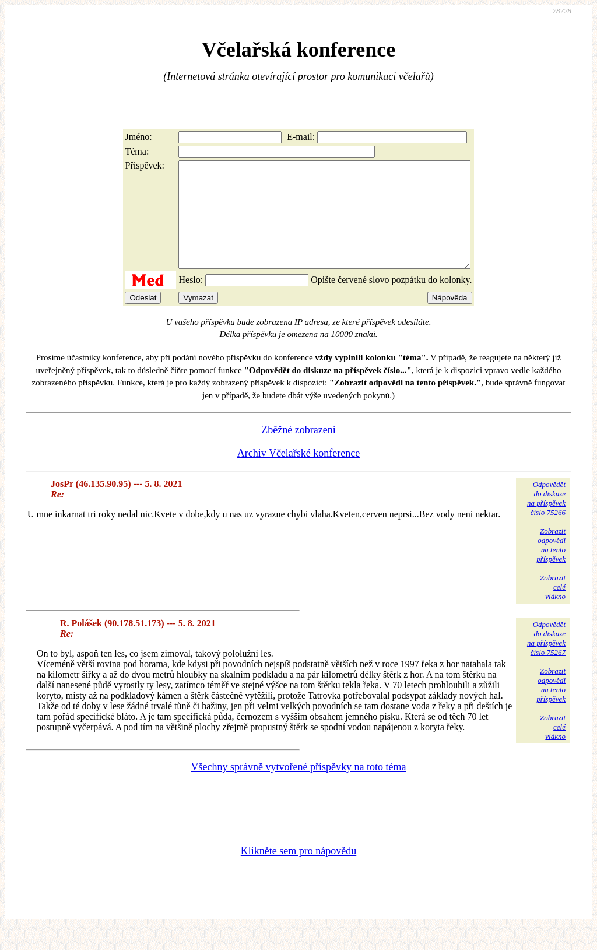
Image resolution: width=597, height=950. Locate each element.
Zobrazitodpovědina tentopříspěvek (551, 566)
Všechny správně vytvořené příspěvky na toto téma (298, 788)
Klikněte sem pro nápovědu (298, 872)
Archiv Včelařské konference (298, 474)
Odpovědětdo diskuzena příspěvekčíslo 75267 (546, 659)
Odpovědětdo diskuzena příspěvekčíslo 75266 (546, 519)
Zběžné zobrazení (298, 451)
